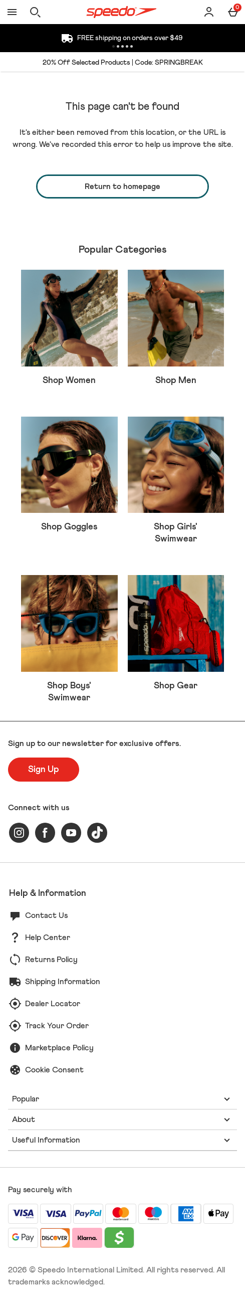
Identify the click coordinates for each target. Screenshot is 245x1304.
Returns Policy (51, 960)
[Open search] (35, 12)
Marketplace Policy (59, 1048)
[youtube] (71, 833)
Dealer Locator (52, 1004)
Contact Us (46, 915)
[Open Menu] (12, 12)
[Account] (209, 12)
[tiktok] (97, 833)
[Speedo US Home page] (121, 12)
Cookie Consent (54, 1070)
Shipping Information (62, 982)
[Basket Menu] (233, 12)
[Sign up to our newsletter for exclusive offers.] (44, 769)
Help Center (47, 938)
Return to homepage (122, 186)
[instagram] (19, 833)
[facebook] (45, 833)
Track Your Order (57, 1026)
